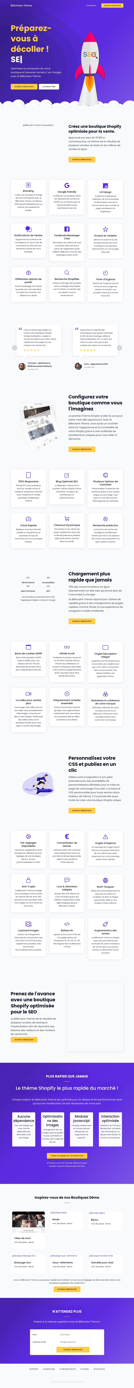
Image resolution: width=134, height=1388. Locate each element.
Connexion (91, 5)
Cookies (84, 1369)
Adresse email (39, 1342)
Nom (35, 1334)
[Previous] (14, 347)
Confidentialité (67, 1369)
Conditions (49, 1369)
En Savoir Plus (49, 86)
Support (33, 1369)
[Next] (119, 347)
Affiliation (99, 1369)
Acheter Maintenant (112, 5)
